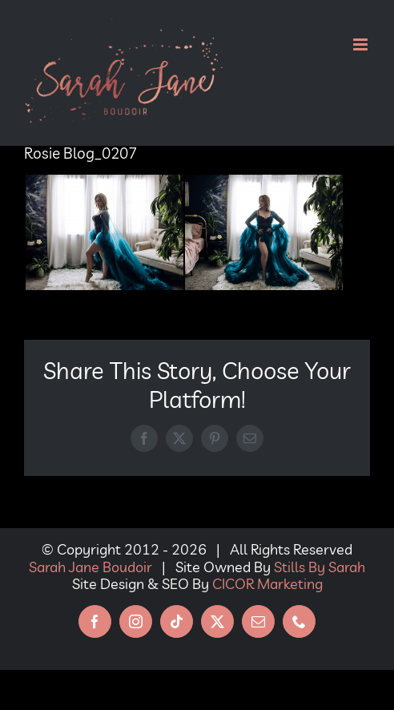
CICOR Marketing (267, 584)
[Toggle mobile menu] (361, 44)
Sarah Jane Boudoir (90, 567)
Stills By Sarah (319, 567)
